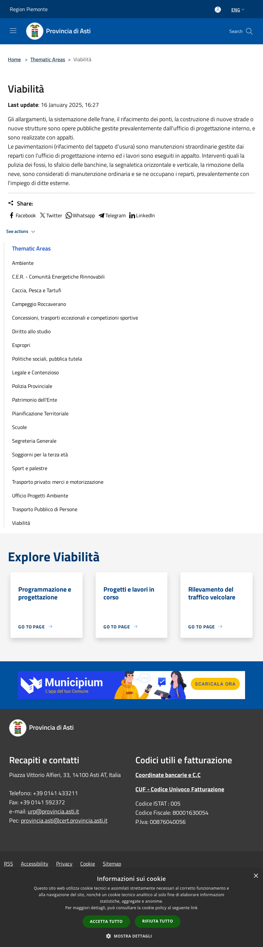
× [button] (255, 876)
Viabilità (21, 523)
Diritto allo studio (31, 331)
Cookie (87, 864)
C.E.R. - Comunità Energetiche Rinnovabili (58, 276)
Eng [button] (238, 9)
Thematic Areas (47, 59)
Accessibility (34, 864)
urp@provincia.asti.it (53, 811)
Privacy (64, 864)
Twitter (50, 215)
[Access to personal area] (218, 10)
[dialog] (131, 908)
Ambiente (23, 263)
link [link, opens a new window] (194, 908)
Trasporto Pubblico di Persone (44, 509)
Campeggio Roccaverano (39, 304)
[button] (131, 936)
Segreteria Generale (34, 441)
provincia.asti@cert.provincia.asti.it (64, 820)
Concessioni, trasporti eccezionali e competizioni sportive (75, 318)
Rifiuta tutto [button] (157, 921)
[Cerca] (249, 31)
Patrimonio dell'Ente (34, 400)
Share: (20, 203)
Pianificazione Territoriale (40, 413)
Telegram (112, 215)
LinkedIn (141, 215)
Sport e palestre (29, 468)
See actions (21, 232)
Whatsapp (80, 215)
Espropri (21, 345)
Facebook (22, 215)
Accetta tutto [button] (106, 921)
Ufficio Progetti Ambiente (40, 495)
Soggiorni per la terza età (40, 454)
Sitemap (112, 864)
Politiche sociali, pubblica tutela (47, 359)
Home (14, 59)
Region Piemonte (29, 9)
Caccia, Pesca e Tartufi (36, 290)
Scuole (19, 427)
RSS (8, 864)
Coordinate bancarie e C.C (168, 774)
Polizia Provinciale (32, 386)
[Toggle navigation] (13, 31)
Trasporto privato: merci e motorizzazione (57, 482)
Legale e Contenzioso (35, 372)
